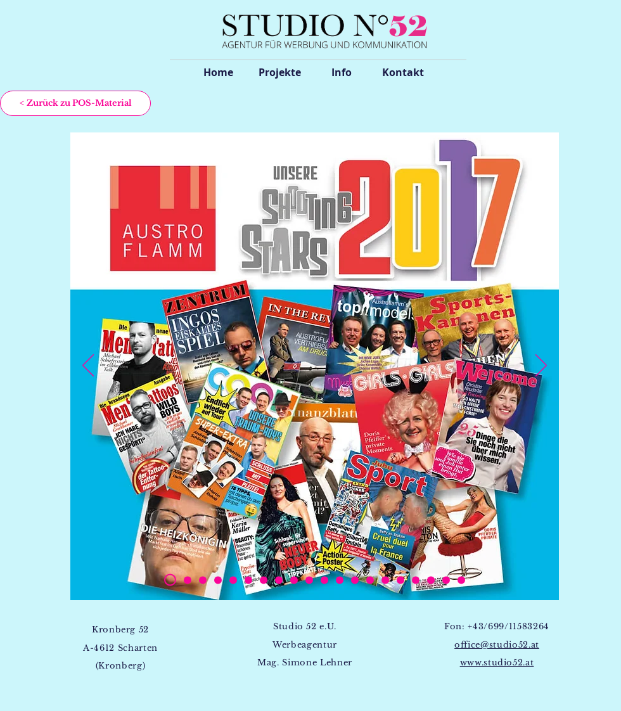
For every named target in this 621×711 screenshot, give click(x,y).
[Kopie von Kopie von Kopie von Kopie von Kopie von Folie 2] (263, 580)
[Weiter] (541, 366)
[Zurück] (88, 366)
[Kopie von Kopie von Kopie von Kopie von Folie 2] (187, 580)
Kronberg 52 (120, 629)
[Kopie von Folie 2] (170, 580)
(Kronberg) (121, 665)
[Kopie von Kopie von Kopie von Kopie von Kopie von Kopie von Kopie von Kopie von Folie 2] (309, 580)
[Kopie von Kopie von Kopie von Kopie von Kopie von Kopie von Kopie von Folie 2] (294, 580)
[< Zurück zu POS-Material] (75, 103)
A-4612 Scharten (120, 648)
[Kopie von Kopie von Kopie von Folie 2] (233, 580)
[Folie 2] (203, 580)
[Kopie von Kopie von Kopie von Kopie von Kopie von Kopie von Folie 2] (279, 580)
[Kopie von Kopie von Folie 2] (218, 580)
